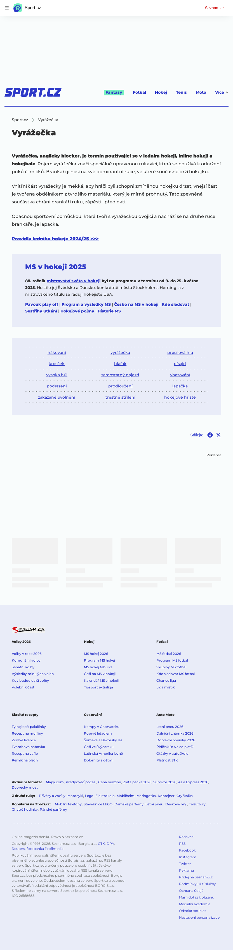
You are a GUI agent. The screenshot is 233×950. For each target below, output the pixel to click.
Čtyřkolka (184, 796)
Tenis (181, 92)
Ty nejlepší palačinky (29, 727)
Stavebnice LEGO (98, 804)
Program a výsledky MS (86, 304)
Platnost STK (167, 760)
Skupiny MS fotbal (171, 667)
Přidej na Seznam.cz (196, 877)
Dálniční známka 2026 (174, 733)
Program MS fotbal (172, 660)
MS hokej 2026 (96, 654)
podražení (57, 386)
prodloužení (120, 386)
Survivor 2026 (164, 782)
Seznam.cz (214, 8)
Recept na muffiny (27, 733)
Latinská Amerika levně (103, 753)
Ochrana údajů (191, 890)
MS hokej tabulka (98, 667)
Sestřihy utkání (41, 311)
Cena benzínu (109, 782)
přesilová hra (180, 352)
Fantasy (113, 92)
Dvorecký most (25, 787)
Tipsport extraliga (98, 687)
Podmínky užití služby (197, 884)
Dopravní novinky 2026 (175, 740)
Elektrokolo (105, 796)
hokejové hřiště (180, 397)
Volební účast (23, 687)
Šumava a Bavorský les (103, 740)
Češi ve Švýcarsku (99, 747)
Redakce (186, 837)
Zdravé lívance (24, 740)
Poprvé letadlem (98, 733)
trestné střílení (120, 397)
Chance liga (166, 680)
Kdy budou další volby (30, 680)
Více (222, 92)
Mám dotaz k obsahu (196, 897)
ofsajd (180, 363)
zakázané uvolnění (56, 397)
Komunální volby (26, 660)
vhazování (180, 374)
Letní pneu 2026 (169, 727)
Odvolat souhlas (192, 911)
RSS (182, 843)
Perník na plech (25, 760)
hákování (57, 352)
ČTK (101, 843)
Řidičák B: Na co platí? (175, 747)
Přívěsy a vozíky (52, 796)
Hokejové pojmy (77, 311)
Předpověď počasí (81, 782)
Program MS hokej (99, 660)
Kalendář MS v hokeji (101, 680)
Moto (201, 92)
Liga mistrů (165, 687)
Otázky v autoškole (172, 753)
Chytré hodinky (25, 809)
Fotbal (139, 92)
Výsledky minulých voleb (33, 674)
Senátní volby (23, 667)
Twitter (185, 864)
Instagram (187, 857)
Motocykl (75, 796)
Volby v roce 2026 (26, 654)
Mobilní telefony (68, 804)
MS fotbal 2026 (168, 654)
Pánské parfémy (53, 809)
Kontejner (166, 796)
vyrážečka (120, 352)
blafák (120, 363)
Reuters (18, 848)
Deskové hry (176, 804)
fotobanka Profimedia (45, 848)
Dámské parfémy (128, 804)
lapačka (180, 386)
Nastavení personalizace (199, 917)
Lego (89, 796)
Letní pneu (154, 804)
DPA (110, 843)
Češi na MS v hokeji (100, 674)
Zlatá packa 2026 (137, 782)
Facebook (187, 850)
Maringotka (146, 796)
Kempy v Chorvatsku (101, 727)
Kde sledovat (175, 304)
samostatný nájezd (120, 374)
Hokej (161, 92)
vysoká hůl (56, 374)
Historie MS (109, 311)
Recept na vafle (25, 753)
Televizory (197, 804)
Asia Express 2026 (193, 782)
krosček (57, 363)
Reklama (186, 870)
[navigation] (6, 7)
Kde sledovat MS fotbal (175, 674)
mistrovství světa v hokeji (73, 280)
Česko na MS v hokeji (136, 304)
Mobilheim (126, 796)
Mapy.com (55, 782)
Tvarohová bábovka (28, 747)
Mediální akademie (194, 904)
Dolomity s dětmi (98, 760)
